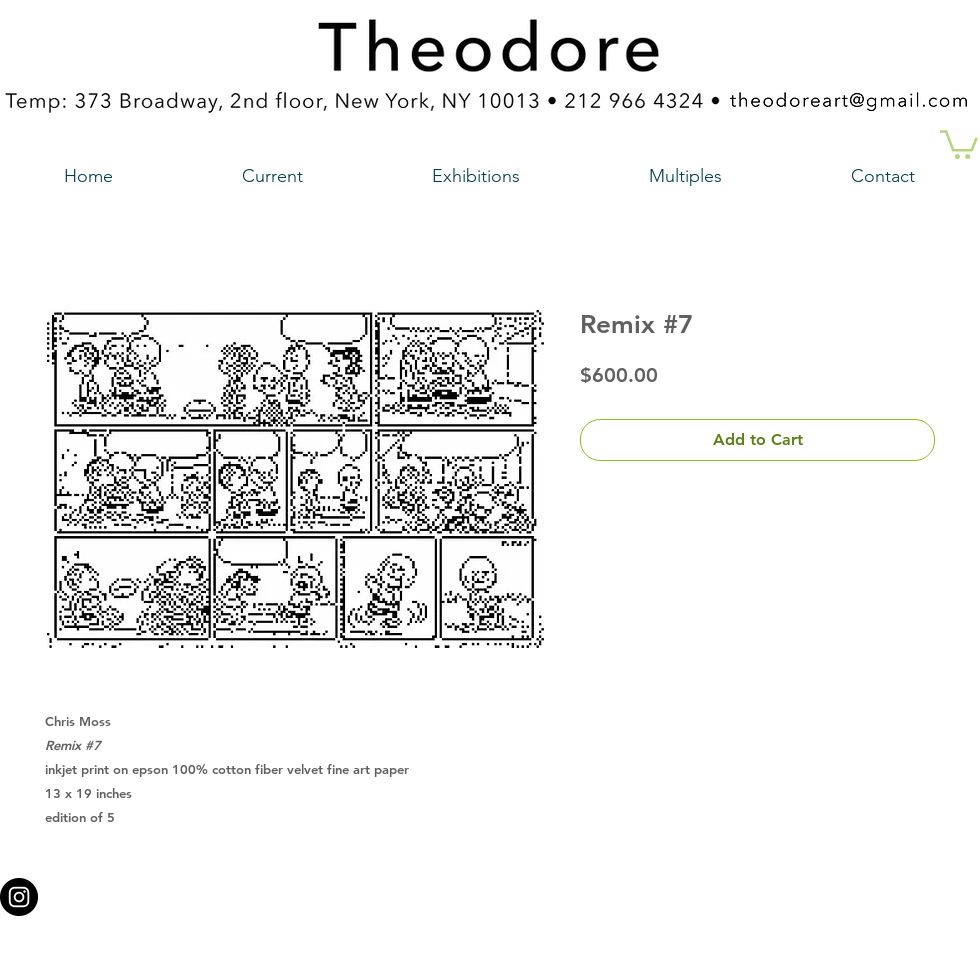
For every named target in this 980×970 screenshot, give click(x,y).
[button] (959, 143)
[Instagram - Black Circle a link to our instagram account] (19, 897)
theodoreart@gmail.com (405, 891)
